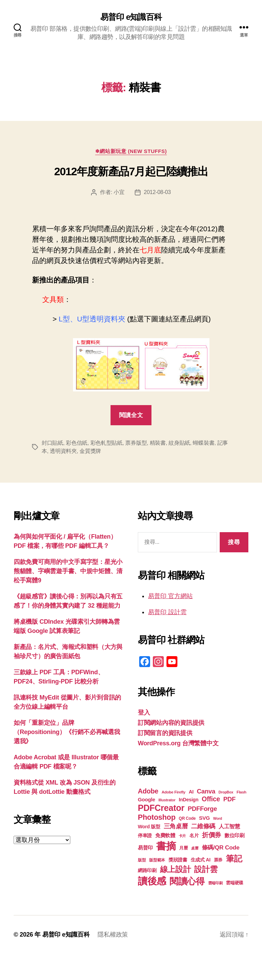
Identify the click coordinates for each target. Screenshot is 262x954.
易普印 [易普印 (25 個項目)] (145, 848)
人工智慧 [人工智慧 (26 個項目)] (229, 826)
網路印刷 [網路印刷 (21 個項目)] (147, 870)
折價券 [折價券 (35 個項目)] (211, 835)
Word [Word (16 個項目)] (217, 818)
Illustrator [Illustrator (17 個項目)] (166, 800)
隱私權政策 (113, 934)
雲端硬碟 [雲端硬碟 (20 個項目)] (234, 882)
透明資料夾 (63, 451)
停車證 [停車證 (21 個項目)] (145, 835)
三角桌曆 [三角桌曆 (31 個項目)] (176, 826)
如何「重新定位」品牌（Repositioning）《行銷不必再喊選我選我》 (67, 732)
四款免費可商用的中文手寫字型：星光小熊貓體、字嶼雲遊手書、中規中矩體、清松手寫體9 (68, 571)
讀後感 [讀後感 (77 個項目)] (152, 880)
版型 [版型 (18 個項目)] (142, 860)
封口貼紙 (52, 443)
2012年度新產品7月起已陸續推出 (131, 171)
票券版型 (136, 443)
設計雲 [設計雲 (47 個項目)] (205, 869)
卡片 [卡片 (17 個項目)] (182, 836)
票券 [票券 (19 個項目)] (218, 860)
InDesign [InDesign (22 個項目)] (189, 799)
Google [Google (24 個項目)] (146, 799)
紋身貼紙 (179, 443)
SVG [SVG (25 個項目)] (204, 818)
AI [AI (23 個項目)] (191, 791)
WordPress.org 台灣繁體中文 (178, 743)
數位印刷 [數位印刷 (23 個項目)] (234, 835)
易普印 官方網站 (170, 596)
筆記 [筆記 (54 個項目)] (234, 858)
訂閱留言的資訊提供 (165, 733)
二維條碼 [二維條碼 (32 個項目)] (203, 826)
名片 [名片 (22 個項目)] (194, 835)
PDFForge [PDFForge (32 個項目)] (202, 808)
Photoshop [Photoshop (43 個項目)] (156, 817)
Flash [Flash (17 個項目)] (241, 792)
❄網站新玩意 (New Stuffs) (131, 151)
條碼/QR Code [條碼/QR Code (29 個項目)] (220, 847)
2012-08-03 (157, 192)
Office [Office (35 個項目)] (211, 799)
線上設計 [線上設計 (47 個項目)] (175, 869)
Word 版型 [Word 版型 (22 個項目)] (149, 826)
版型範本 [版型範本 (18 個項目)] (157, 860)
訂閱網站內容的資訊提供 (171, 722)
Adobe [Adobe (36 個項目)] (148, 791)
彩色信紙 (76, 443)
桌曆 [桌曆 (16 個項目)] (194, 848)
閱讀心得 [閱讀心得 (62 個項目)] (187, 881)
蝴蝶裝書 (203, 443)
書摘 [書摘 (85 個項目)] (166, 846)
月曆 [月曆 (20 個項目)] (183, 848)
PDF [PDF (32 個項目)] (229, 799)
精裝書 (158, 443)
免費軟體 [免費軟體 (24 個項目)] (165, 835)
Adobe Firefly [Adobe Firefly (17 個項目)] (174, 792)
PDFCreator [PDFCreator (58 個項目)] (161, 808)
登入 (144, 712)
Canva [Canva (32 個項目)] (206, 791)
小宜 (119, 192)
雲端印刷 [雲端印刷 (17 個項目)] (215, 883)
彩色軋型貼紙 (106, 443)
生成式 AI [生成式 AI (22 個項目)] (200, 859)
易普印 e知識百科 (130, 17)
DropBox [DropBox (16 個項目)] (226, 792)
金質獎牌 (90, 451)
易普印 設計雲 (167, 612)
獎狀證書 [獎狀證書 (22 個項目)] (178, 859)
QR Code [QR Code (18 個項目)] (187, 818)
